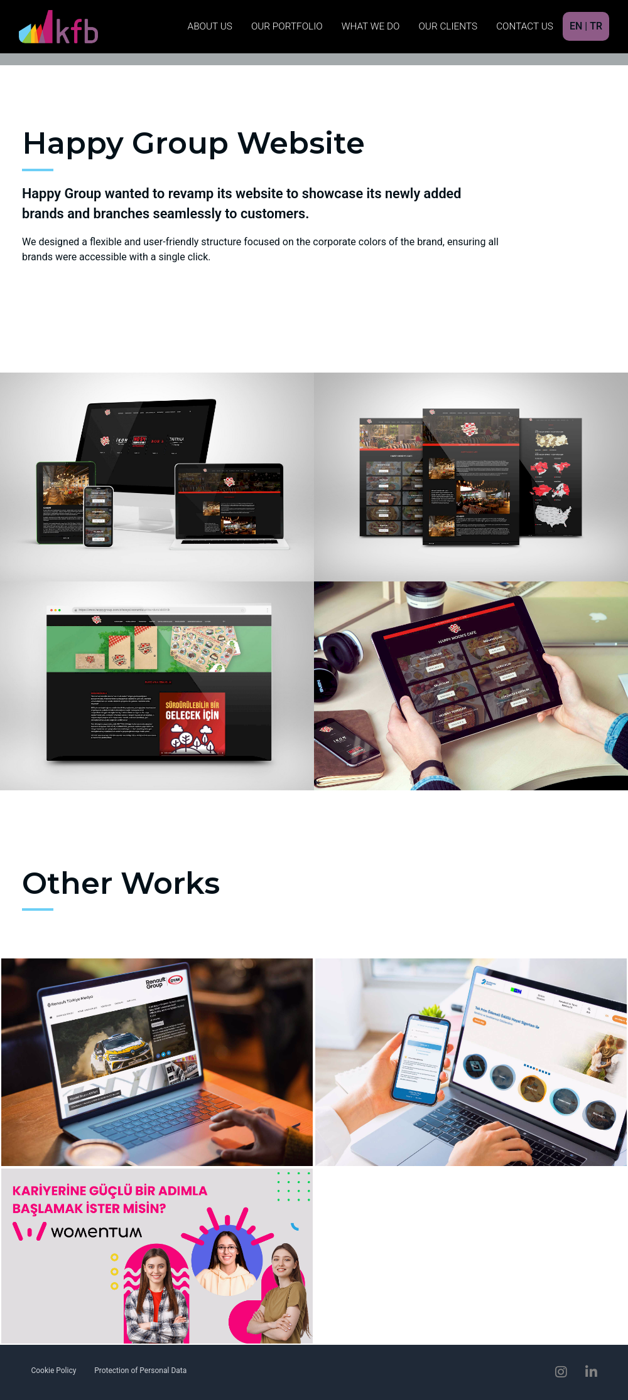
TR (596, 26)
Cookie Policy (53, 1370)
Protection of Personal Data (140, 1370)
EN (576, 26)
